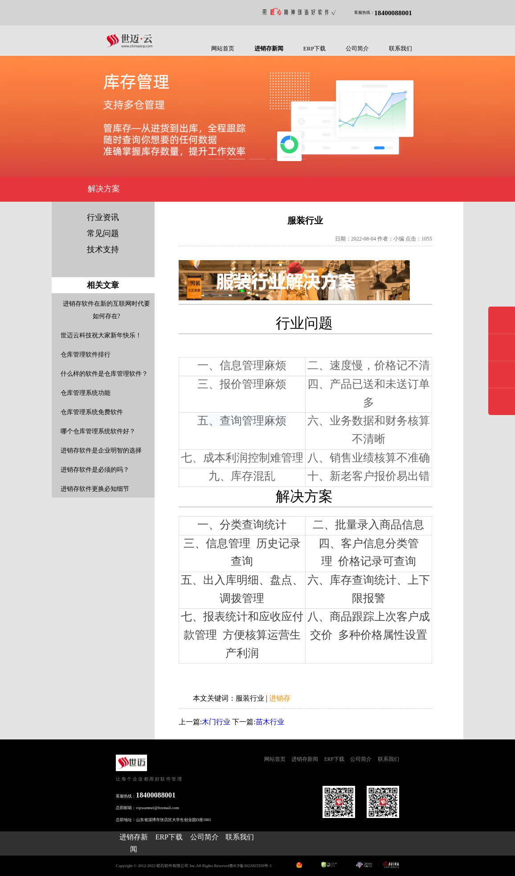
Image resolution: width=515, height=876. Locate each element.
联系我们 (400, 48)
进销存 (279, 698)
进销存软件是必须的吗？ (95, 469)
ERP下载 (314, 48)
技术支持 (103, 249)
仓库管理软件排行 (85, 354)
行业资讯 (103, 217)
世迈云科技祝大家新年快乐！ (101, 335)
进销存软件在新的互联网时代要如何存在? (106, 310)
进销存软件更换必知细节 (95, 489)
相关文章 (103, 285)
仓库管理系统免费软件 (92, 412)
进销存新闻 (268, 48)
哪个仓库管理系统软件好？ (98, 431)
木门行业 (216, 722)
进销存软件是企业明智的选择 (101, 450)
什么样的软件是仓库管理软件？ (104, 373)
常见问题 (103, 233)
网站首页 (222, 48)
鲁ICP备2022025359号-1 (250, 866)
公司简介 (357, 48)
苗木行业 (270, 722)
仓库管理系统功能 (85, 393)
